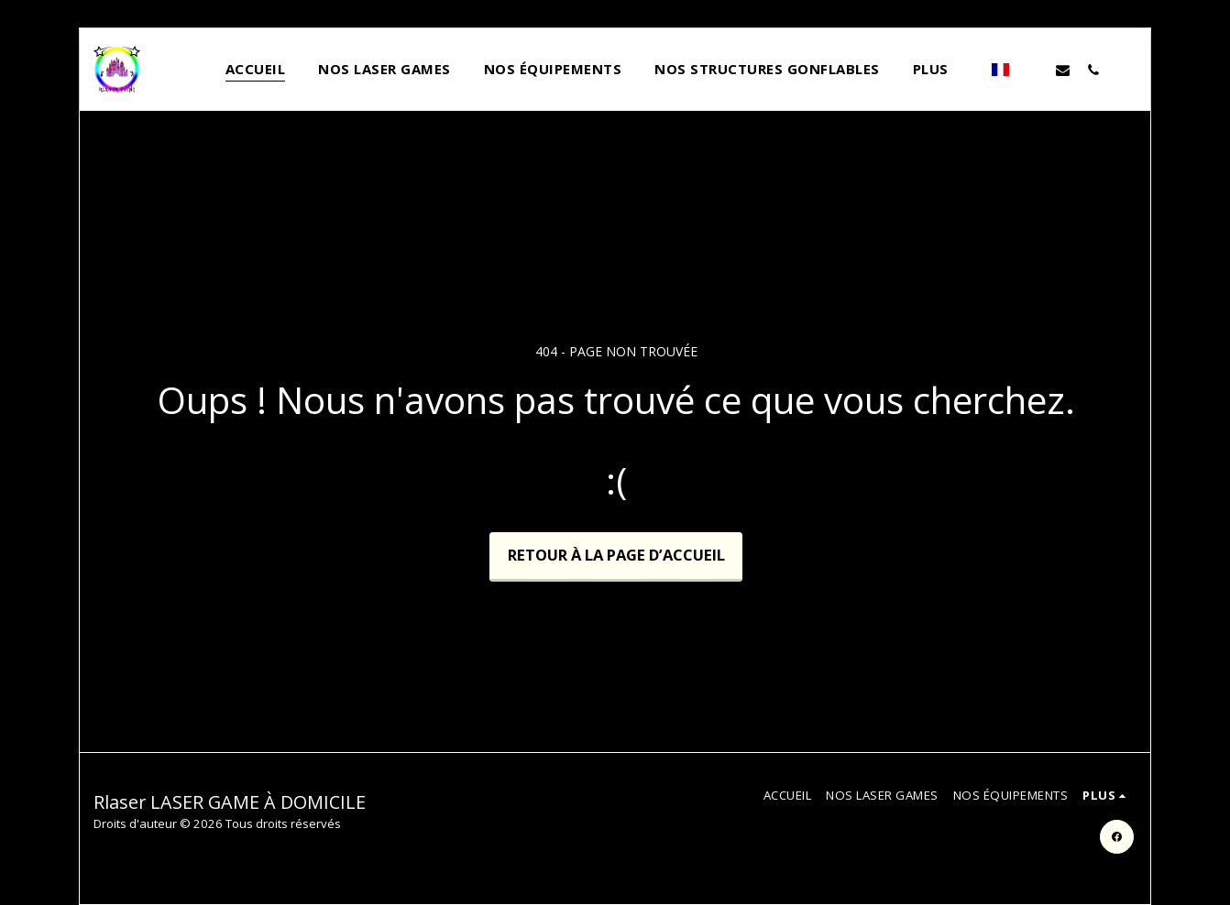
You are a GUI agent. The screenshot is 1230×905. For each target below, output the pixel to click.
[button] (1032, 69)
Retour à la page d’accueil (616, 554)
